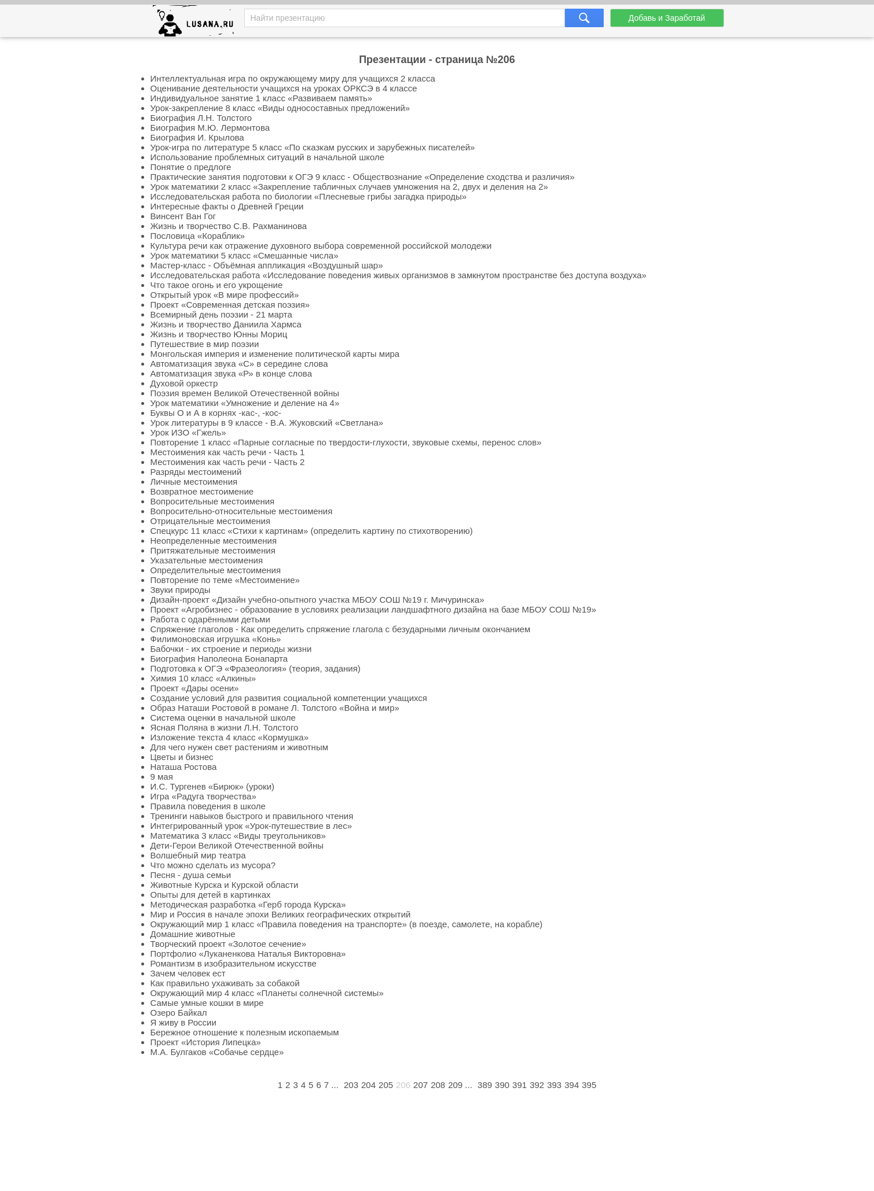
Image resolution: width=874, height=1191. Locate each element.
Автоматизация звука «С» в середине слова (239, 363)
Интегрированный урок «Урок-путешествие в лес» (251, 826)
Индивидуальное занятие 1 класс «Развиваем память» (261, 98)
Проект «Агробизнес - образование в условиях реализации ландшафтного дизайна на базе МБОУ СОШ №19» (373, 609)
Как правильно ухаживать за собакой (225, 983)
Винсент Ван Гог (183, 216)
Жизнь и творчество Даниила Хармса (226, 324)
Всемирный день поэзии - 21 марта (221, 314)
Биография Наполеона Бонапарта (219, 658)
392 (537, 1085)
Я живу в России (183, 1022)
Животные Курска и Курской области (224, 885)
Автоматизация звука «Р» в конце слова (231, 373)
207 (420, 1085)
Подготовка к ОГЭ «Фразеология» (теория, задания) (255, 668)
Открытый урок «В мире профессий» (224, 295)
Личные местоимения (194, 481)
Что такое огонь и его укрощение (216, 285)
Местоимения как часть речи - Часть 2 (227, 462)
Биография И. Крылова (197, 137)
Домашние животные (193, 934)
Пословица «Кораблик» (197, 236)
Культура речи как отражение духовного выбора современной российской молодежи (321, 245)
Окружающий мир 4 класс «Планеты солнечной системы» (267, 993)
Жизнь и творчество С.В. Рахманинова (228, 226)
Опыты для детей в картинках (210, 894)
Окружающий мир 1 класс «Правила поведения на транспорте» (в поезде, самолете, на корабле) (346, 924)
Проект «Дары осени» (194, 688)
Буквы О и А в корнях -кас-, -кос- (215, 413)
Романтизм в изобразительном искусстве (233, 963)
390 (502, 1085)
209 (455, 1085)
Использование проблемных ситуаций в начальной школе (267, 157)
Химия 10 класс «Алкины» (203, 678)
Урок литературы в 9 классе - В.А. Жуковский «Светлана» (267, 422)
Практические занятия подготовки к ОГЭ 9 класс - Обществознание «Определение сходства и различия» (362, 177)
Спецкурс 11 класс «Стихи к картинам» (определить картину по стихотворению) (311, 531)
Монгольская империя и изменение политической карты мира (275, 354)
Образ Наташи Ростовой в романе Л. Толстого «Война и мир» (274, 708)
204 (368, 1085)
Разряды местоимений (196, 472)
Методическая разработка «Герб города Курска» (248, 904)
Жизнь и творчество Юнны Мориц (219, 334)
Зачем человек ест (188, 973)
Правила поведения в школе (208, 806)
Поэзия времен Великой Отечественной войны (244, 393)
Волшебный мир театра (198, 855)
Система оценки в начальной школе (223, 717)
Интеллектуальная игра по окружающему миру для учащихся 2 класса (292, 78)
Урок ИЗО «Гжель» (188, 432)
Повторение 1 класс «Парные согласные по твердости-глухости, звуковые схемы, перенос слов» (346, 442)
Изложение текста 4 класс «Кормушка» (229, 737)
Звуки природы (180, 590)
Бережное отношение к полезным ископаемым (244, 1032)
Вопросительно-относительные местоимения (241, 511)
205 (386, 1085)
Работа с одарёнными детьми (210, 619)
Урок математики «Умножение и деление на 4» (245, 403)
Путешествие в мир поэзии (204, 344)
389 (485, 1085)
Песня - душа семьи (191, 875)
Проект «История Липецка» (205, 1042)
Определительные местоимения (215, 570)
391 (519, 1085)
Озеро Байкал (178, 1012)
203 (351, 1085)
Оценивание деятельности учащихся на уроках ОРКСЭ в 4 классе (283, 88)
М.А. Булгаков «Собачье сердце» (217, 1052)
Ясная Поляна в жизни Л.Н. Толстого (224, 727)
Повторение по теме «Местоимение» (225, 580)
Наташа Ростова (183, 767)
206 (403, 1085)
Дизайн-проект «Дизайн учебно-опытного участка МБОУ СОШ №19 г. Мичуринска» (317, 599)
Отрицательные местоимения (210, 521)
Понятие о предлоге (191, 167)
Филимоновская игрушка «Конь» (215, 639)
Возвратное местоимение (202, 491)
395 (589, 1085)
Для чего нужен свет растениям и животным (239, 747)
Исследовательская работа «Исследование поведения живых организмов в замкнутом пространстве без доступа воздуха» (398, 275)
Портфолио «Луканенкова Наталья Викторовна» (248, 953)
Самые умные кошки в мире (207, 1003)
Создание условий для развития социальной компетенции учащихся (288, 698)
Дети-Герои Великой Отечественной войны (237, 845)
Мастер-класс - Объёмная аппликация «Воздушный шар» (266, 265)
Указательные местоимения (206, 560)
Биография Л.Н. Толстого (201, 118)
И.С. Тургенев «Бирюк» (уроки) (212, 786)
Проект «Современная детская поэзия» (230, 304)
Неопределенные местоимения (213, 540)
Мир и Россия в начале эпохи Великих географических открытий (280, 914)
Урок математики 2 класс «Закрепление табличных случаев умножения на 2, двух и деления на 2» (349, 186)
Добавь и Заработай (667, 18)
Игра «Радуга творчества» (203, 796)
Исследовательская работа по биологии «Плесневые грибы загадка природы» (308, 196)
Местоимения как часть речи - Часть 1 (227, 452)
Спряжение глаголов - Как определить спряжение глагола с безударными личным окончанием (340, 629)
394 (571, 1085)
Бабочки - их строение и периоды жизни (231, 649)
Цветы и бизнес (182, 757)
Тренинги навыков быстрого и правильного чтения (252, 816)
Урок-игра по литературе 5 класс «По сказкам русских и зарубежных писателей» (312, 147)
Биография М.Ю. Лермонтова (210, 127)
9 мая (161, 776)
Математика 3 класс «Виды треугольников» (238, 835)
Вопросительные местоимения (212, 501)
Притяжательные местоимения (213, 550)
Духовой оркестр (184, 383)
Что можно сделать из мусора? (213, 865)
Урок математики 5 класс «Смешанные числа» (244, 255)
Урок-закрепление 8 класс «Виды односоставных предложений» (280, 108)
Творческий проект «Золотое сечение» (228, 944)
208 (438, 1085)
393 (554, 1085)
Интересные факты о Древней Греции (227, 206)
